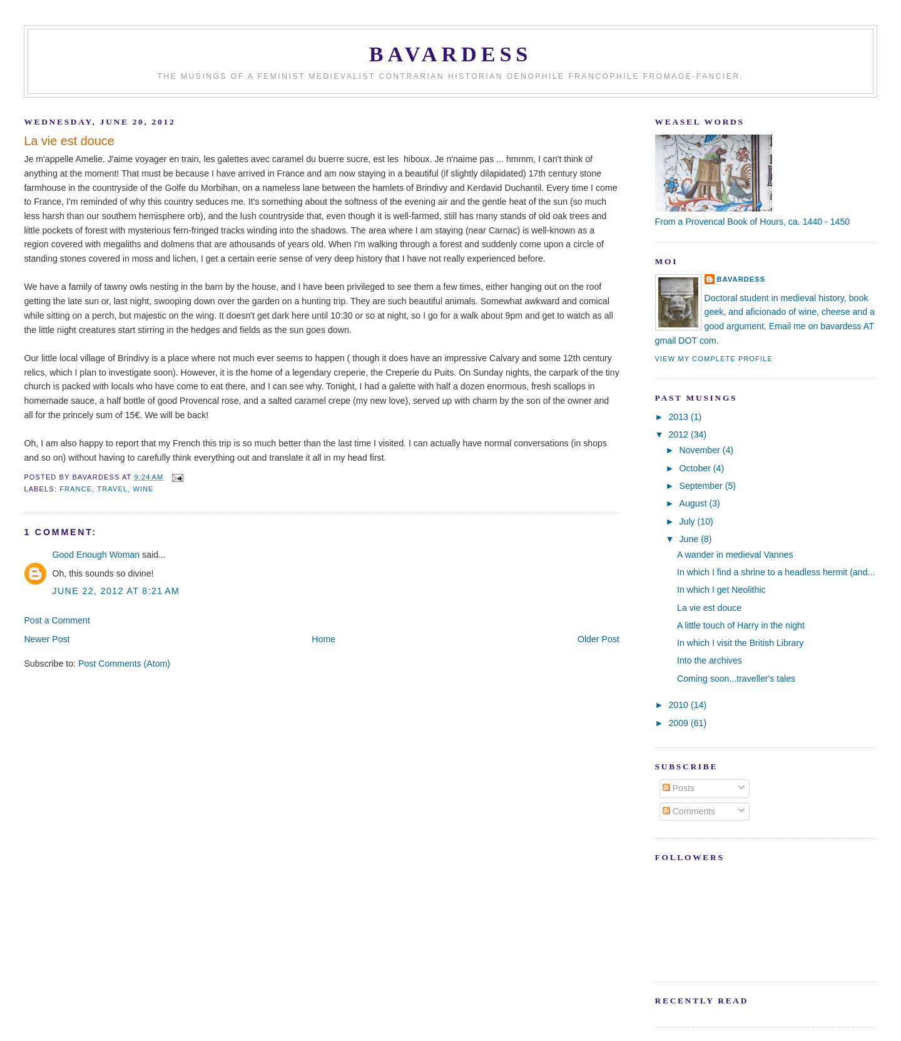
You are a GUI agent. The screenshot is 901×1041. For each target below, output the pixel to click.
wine (143, 489)
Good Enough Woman (96, 555)
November (701, 450)
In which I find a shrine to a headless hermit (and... (776, 572)
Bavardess (450, 54)
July (689, 521)
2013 (680, 417)
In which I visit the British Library (740, 643)
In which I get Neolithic (721, 590)
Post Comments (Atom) (124, 664)
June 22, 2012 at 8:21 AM (116, 591)
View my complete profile (714, 358)
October (696, 468)
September (702, 486)
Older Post (598, 639)
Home (323, 639)
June (690, 539)
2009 (680, 723)
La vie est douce (69, 141)
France (75, 489)
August (695, 503)
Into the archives (709, 660)
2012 (680, 434)
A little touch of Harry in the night (741, 625)
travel (112, 489)
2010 (680, 705)
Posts (679, 788)
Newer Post (46, 639)
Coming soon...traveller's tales (736, 679)
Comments (689, 811)
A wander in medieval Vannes (735, 555)
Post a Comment (56, 620)
